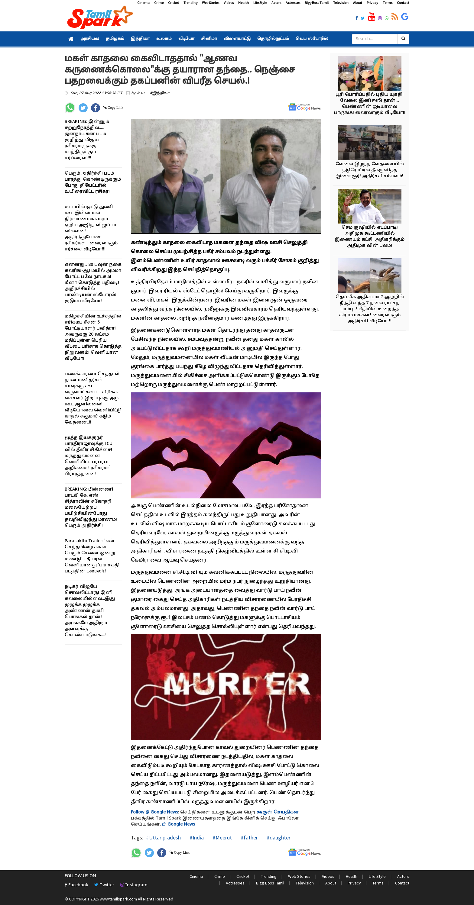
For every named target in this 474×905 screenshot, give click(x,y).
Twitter (104, 885)
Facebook (76, 885)
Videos (229, 2)
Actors (276, 2)
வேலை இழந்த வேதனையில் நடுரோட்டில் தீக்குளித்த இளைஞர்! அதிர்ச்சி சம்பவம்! (370, 170)
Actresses (293, 2)
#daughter (278, 837)
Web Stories (210, 2)
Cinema (143, 2)
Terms (387, 2)
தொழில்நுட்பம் (273, 39)
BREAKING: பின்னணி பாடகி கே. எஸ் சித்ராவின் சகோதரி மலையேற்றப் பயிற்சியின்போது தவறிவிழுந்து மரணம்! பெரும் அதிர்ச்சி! (91, 507)
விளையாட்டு (237, 39)
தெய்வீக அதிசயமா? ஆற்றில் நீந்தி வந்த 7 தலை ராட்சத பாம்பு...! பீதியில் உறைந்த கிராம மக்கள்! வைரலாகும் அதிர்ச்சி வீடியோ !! (370, 309)
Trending (190, 2)
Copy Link (115, 107)
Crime (159, 2)
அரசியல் (89, 39)
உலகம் (164, 39)
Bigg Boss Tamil (317, 2)
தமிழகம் (115, 39)
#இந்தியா (160, 93)
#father (248, 837)
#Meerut (221, 837)
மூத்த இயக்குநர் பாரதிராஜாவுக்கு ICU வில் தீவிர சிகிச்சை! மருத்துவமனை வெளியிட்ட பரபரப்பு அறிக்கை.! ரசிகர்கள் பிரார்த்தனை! (88, 456)
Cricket (173, 2)
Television (341, 2)
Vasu (140, 93)
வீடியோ (186, 39)
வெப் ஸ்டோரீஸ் (312, 39)
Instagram (134, 885)
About (357, 2)
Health (243, 2)
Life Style (260, 2)
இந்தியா (140, 39)
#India (196, 837)
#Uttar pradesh (163, 837)
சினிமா (209, 39)
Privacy (372, 2)
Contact (403, 2)
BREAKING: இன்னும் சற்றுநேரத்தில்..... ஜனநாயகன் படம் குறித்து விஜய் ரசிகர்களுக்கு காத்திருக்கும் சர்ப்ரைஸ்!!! (87, 140)
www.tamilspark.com (118, 899)
